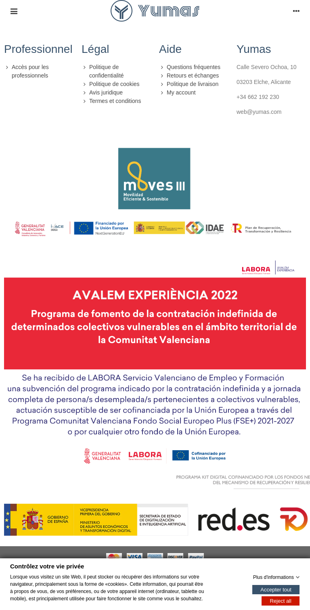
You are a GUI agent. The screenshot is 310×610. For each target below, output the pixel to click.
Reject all (280, 600)
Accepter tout (275, 589)
